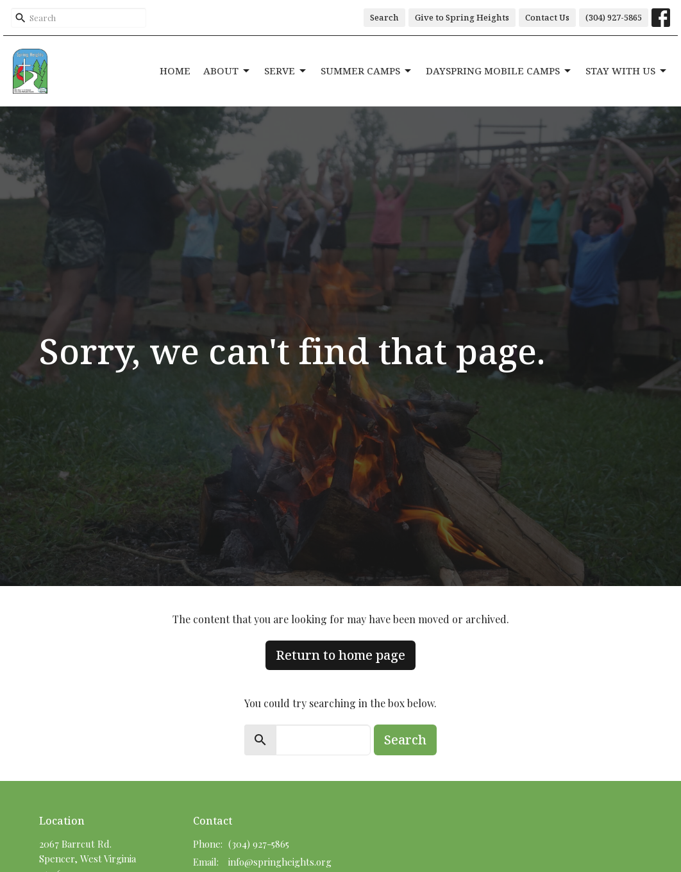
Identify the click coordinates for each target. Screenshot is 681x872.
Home (175, 70)
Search (384, 17)
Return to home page (340, 655)
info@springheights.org (280, 861)
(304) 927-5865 (613, 17)
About (227, 71)
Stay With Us (626, 71)
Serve (286, 71)
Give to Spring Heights (462, 17)
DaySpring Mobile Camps (499, 71)
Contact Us (547, 17)
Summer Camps (367, 71)
